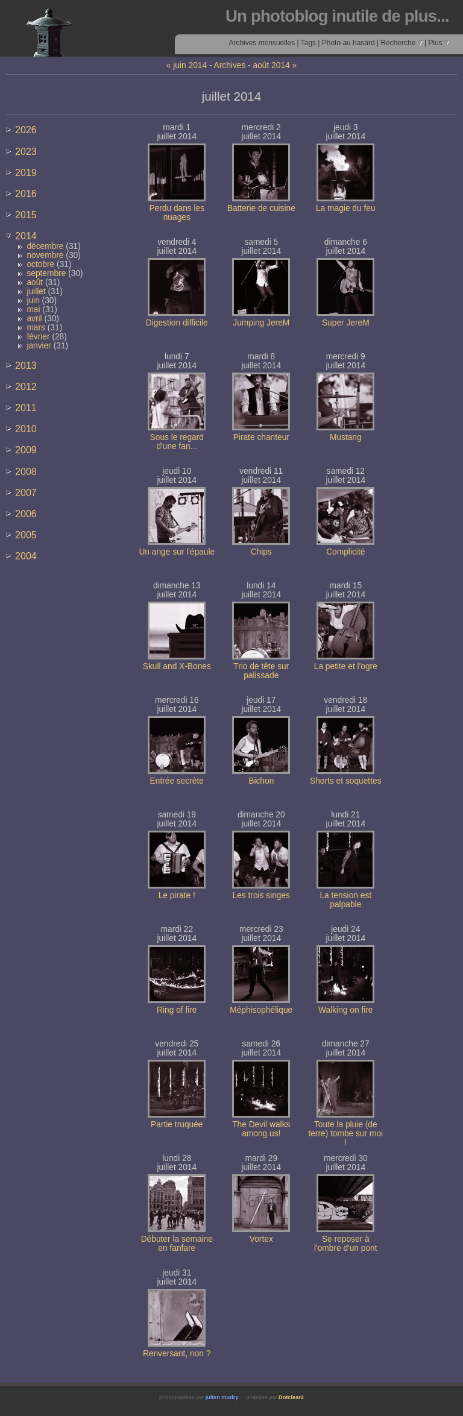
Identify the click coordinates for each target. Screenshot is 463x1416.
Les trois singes (262, 895)
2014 (26, 235)
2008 (26, 471)
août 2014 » (275, 65)
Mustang (346, 437)
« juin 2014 (186, 65)
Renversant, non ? (176, 1353)
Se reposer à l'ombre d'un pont (345, 1244)
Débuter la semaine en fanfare (177, 1244)
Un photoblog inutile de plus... (337, 16)
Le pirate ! (177, 895)
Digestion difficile (177, 322)
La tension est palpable (345, 900)
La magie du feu (346, 208)
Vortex (261, 1239)
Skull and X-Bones (177, 666)
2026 (26, 129)
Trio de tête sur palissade (261, 671)
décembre (45, 246)
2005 (26, 534)
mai (33, 309)
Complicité (345, 551)
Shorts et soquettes (345, 780)
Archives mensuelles (261, 43)
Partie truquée (177, 1124)
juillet (36, 291)
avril (34, 318)
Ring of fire (177, 1010)
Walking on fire (345, 1010)
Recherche (401, 43)
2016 (26, 193)
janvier (39, 345)
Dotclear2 (291, 1397)
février (38, 336)
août (35, 282)
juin (33, 300)
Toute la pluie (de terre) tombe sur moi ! (345, 1133)
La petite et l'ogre (345, 666)
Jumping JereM (261, 322)
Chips (261, 551)
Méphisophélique (261, 1010)
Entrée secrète (177, 780)
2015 (26, 214)
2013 (26, 365)
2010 (26, 428)
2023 (26, 151)
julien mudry (222, 1397)
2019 (26, 172)
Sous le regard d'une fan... (177, 442)
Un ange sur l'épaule (177, 551)
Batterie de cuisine (261, 208)
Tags (308, 43)
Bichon (261, 780)
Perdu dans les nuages (176, 213)
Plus (438, 43)
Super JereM (346, 322)
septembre (46, 273)
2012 (26, 386)
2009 (26, 449)
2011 (26, 407)
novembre (45, 255)
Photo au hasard (348, 43)
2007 (26, 492)
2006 (26, 513)
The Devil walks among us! (261, 1129)
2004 (26, 555)
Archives (230, 65)
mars (36, 327)
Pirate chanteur (261, 437)
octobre (40, 264)
